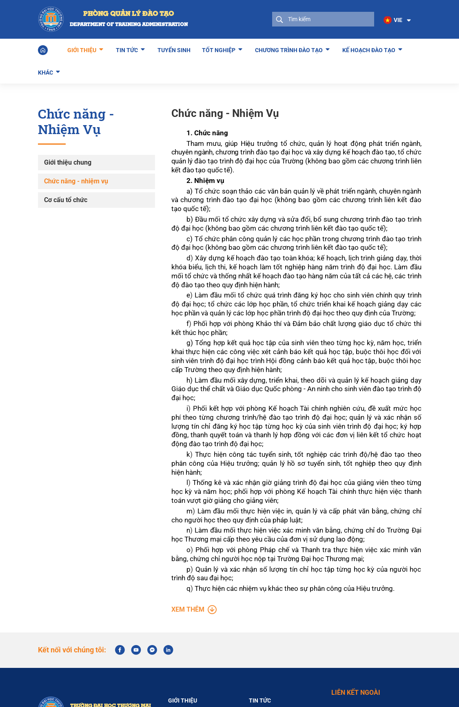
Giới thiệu (81, 48)
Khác (45, 70)
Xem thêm (194, 624)
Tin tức (127, 48)
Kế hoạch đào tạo (368, 48)
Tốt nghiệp (218, 48)
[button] (397, 20)
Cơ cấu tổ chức (65, 199)
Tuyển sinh (174, 49)
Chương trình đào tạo (289, 48)
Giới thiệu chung (67, 162)
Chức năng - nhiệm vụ (76, 181)
